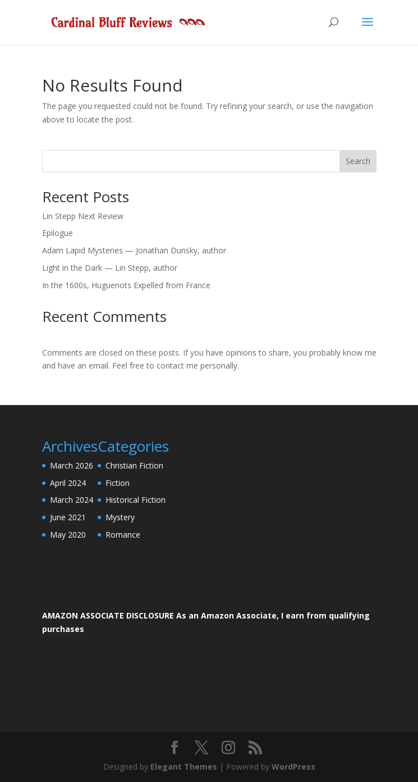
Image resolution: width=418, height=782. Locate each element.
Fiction (117, 483)
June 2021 (68, 517)
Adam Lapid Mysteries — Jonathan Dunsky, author (134, 250)
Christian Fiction (134, 465)
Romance (122, 534)
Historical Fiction (135, 499)
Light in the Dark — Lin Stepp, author (109, 267)
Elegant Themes (183, 766)
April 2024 (68, 483)
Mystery (120, 517)
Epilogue (57, 233)
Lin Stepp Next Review (82, 216)
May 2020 (68, 534)
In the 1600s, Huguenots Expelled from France (126, 285)
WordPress (293, 766)
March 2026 (71, 465)
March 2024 (71, 499)
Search (358, 161)
